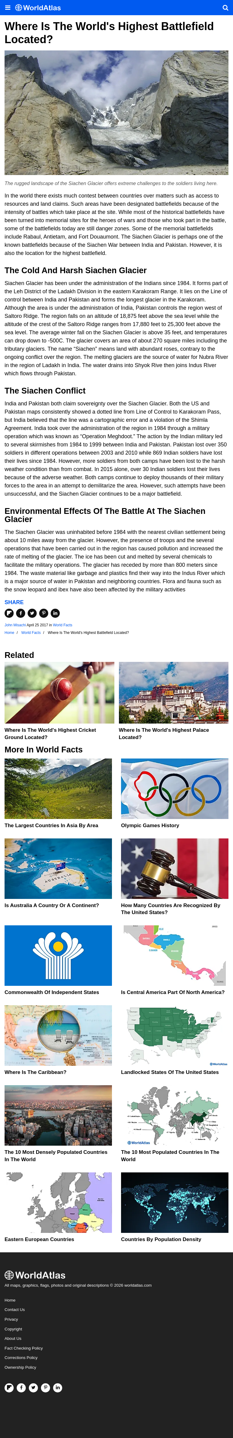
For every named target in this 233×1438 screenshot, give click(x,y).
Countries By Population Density (161, 1239)
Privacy (11, 1319)
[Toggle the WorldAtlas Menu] (8, 7)
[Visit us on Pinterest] (45, 1387)
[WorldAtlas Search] (225, 7)
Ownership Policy (20, 1367)
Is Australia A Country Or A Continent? (52, 905)
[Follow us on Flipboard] (9, 1387)
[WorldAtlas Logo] (40, 7)
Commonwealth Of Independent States (52, 992)
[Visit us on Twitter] (33, 1387)
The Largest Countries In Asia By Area (51, 825)
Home (10, 1300)
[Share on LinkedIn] (55, 613)
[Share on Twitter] (32, 613)
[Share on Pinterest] (43, 613)
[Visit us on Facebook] (21, 1387)
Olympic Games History (150, 825)
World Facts (62, 625)
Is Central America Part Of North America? (173, 992)
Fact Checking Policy (24, 1348)
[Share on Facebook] (20, 613)
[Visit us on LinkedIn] (57, 1387)
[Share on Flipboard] (9, 613)
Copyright (13, 1329)
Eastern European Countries (39, 1239)
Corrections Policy (21, 1357)
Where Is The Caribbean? (35, 1072)
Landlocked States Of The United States (170, 1072)
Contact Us (15, 1309)
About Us (13, 1338)
